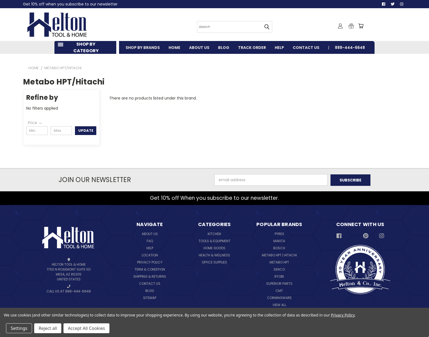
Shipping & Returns (149, 276)
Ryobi (279, 276)
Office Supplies (214, 262)
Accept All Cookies (86, 328)
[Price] (35, 122)
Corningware (279, 297)
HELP (279, 47)
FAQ (150, 241)
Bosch (279, 248)
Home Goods (214, 248)
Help (149, 248)
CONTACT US (306, 47)
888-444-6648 (350, 47)
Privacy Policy (150, 262)
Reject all (48, 328)
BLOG (223, 47)
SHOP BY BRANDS (143, 47)
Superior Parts (279, 283)
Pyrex (279, 233)
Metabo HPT (279, 262)
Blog (149, 290)
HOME (174, 47)
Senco (279, 269)
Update (85, 130)
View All (279, 305)
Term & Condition (150, 269)
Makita (279, 241)
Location (150, 255)
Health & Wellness (214, 255)
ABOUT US (199, 47)
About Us (150, 233)
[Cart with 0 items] (361, 26)
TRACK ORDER (252, 47)
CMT (279, 290)
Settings (19, 328)
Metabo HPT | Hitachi (279, 255)
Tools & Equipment (214, 241)
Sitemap (149, 297)
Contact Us (149, 283)
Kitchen (214, 233)
